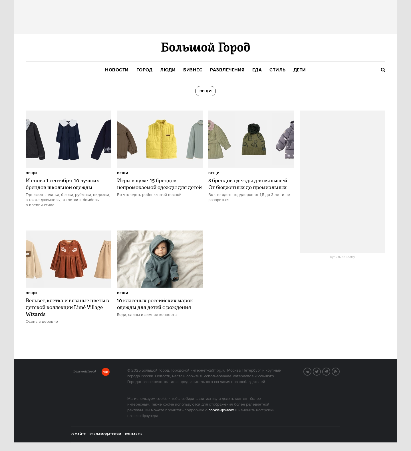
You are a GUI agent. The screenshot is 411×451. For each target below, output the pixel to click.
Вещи (31, 173)
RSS (339, 371)
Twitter (320, 371)
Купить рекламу (342, 257)
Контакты (134, 434)
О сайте (78, 434)
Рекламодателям (105, 434)
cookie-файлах (221, 410)
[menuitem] (117, 70)
